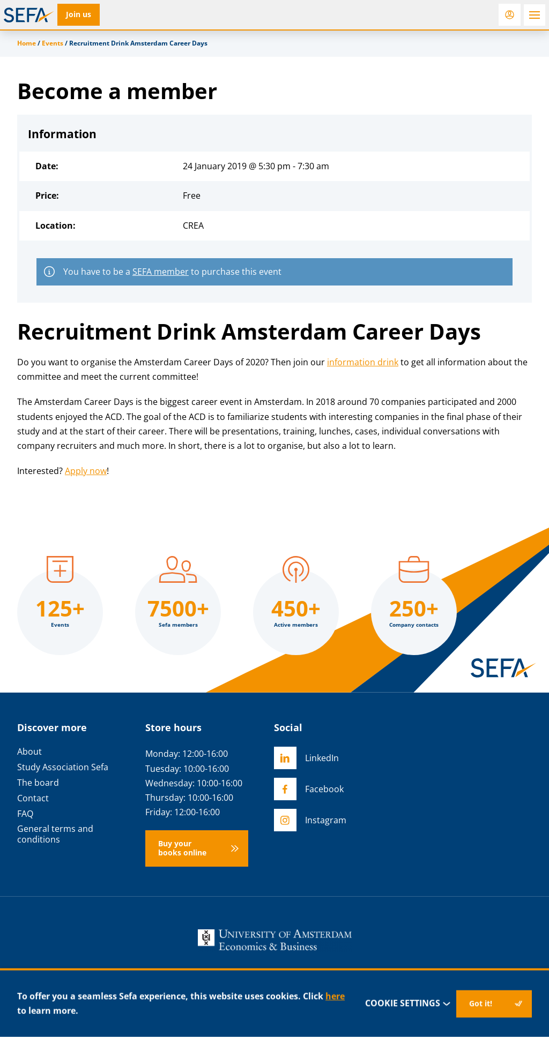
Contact (33, 798)
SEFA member (160, 271)
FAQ (25, 814)
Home (26, 43)
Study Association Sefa (62, 767)
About (29, 752)
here (335, 996)
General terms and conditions (55, 834)
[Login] (510, 15)
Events (52, 43)
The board (38, 783)
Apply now (86, 471)
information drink (362, 362)
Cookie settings (408, 1003)
